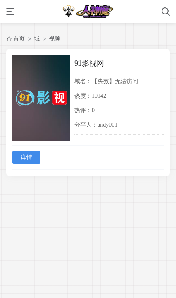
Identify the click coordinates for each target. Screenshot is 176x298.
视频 (54, 38)
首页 (19, 38)
